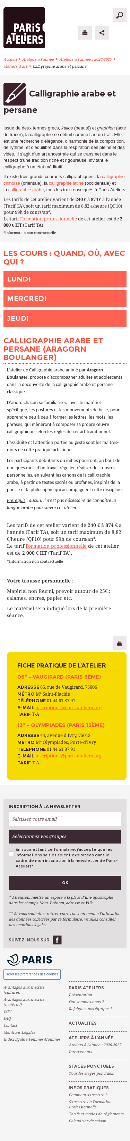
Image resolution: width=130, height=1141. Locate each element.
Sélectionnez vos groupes (39, 836)
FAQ (7, 1018)
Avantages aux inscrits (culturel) (23, 990)
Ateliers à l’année (38, 59)
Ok (65, 882)
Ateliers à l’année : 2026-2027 (85, 59)
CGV (7, 1011)
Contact (10, 1025)
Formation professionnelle (48, 218)
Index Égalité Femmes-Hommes (31, 1039)
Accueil (10, 59)
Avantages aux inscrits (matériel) (23, 1002)
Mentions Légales (19, 1032)
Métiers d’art (15, 66)
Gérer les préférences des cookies (32, 974)
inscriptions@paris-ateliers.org (68, 707)
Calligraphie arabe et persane (59, 66)
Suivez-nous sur (29, 939)
